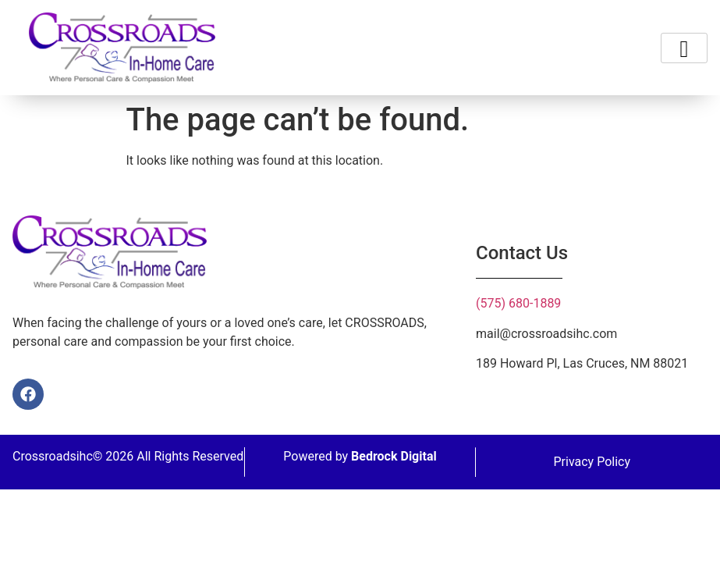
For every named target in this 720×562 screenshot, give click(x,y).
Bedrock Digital (394, 456)
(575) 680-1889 (518, 303)
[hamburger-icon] (684, 48)
